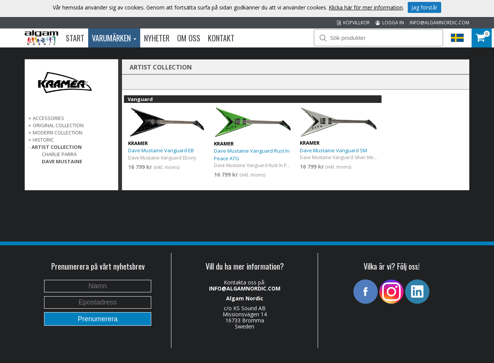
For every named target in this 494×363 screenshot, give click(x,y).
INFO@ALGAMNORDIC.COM (439, 22)
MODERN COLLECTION (57, 132)
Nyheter (156, 38)
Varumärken (114, 38)
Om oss (188, 38)
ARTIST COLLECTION (57, 147)
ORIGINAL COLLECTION (58, 125)
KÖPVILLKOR (353, 22)
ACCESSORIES (48, 118)
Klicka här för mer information (366, 7)
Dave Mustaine (62, 161)
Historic (43, 139)
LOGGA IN (389, 22)
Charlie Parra (59, 154)
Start (75, 38)
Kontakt (221, 38)
